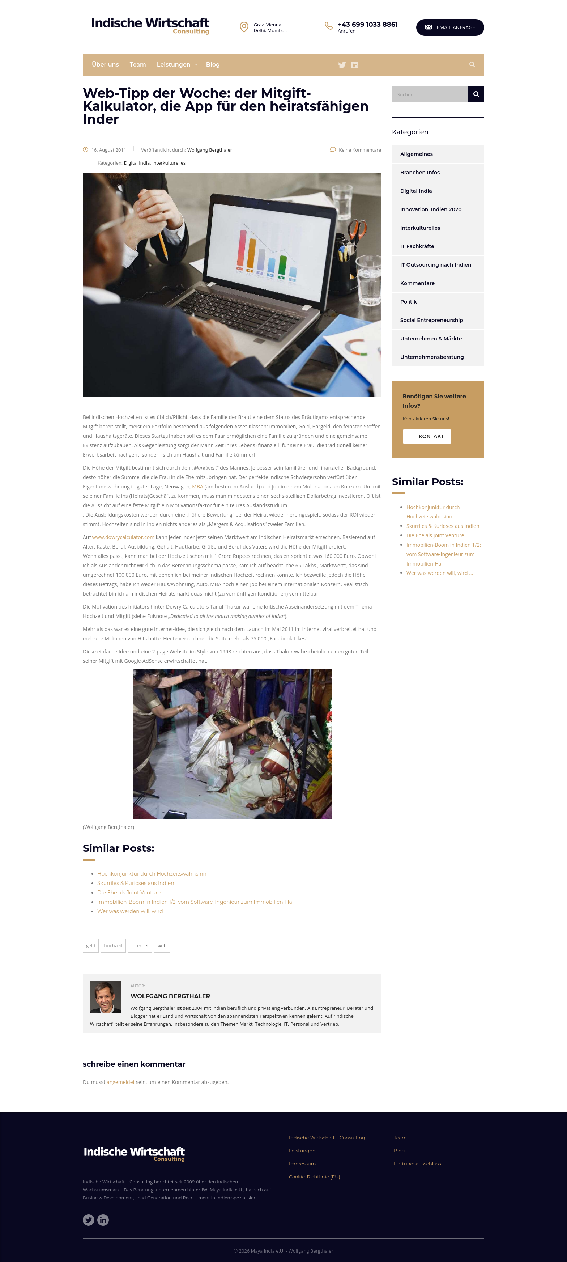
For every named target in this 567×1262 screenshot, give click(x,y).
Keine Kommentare (355, 150)
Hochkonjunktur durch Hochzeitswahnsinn (151, 874)
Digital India (416, 191)
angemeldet (121, 1082)
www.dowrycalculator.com (123, 537)
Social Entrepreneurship (431, 320)
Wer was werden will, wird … (132, 911)
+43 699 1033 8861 (368, 25)
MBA (197, 486)
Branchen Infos (420, 172)
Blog (213, 64)
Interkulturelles (420, 228)
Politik (408, 301)
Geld (90, 945)
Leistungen (174, 64)
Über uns (105, 64)
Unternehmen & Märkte (431, 338)
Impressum (302, 1163)
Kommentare (417, 283)
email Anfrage (450, 27)
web (161, 945)
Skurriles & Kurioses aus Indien (135, 883)
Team (138, 64)
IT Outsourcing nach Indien (435, 265)
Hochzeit (113, 945)
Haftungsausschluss (417, 1163)
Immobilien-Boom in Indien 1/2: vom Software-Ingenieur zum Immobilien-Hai (195, 902)
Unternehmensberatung (432, 357)
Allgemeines (416, 154)
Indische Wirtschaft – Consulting (327, 1137)
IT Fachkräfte (417, 246)
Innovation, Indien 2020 (431, 209)
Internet (140, 945)
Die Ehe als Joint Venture (129, 892)
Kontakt (431, 436)
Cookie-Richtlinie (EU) (314, 1177)
